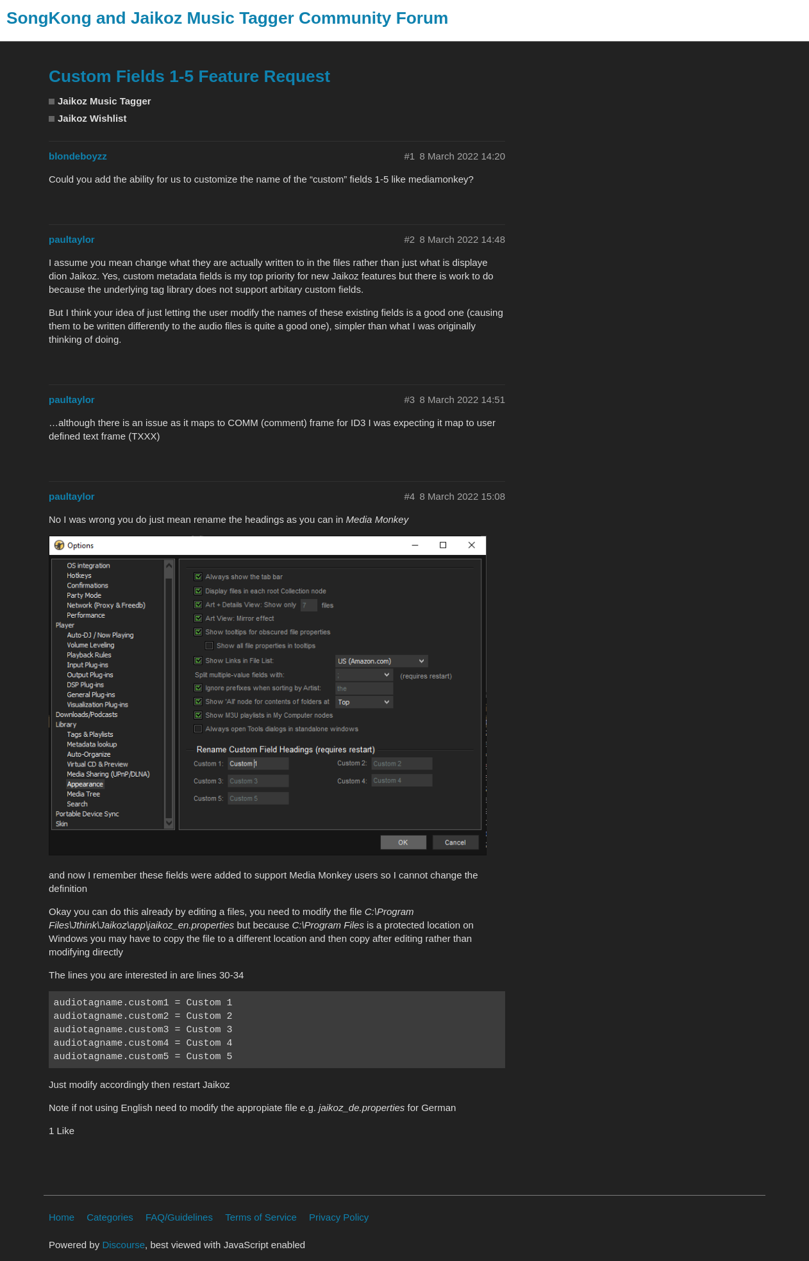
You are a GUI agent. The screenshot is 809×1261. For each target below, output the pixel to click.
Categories (110, 1217)
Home (61, 1217)
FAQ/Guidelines (179, 1217)
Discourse (123, 1244)
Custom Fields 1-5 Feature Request (189, 76)
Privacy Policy (339, 1217)
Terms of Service (261, 1217)
